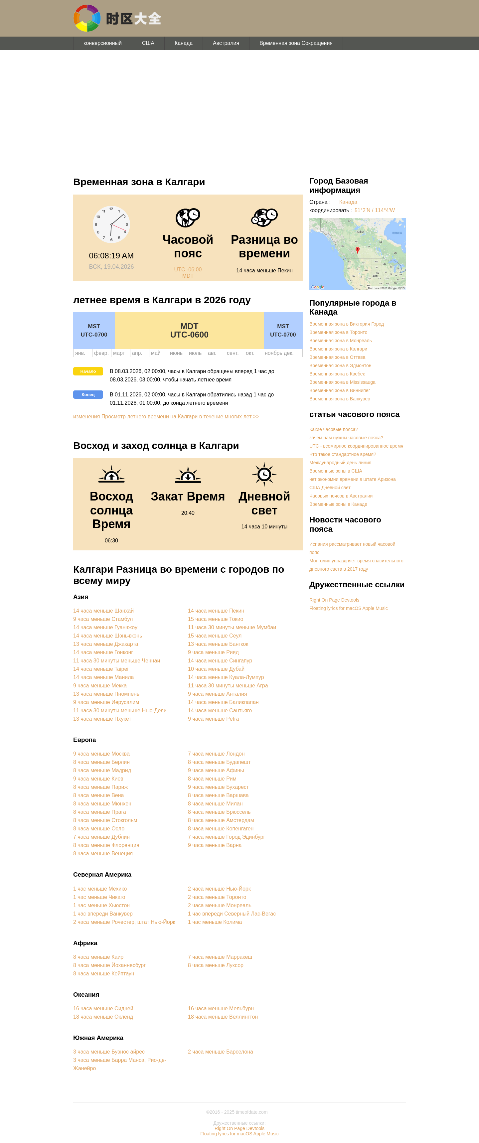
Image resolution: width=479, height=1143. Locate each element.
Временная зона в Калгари (338, 349)
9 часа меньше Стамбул (103, 619)
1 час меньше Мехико (100, 889)
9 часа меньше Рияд (213, 652)
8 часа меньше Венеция (103, 853)
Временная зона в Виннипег (339, 390)
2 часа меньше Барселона (220, 1052)
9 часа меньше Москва (101, 754)
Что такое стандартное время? (342, 454)
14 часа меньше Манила (103, 677)
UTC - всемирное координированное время (356, 446)
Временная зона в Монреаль (340, 340)
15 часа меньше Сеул (214, 636)
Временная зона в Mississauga (342, 382)
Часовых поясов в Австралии (341, 496)
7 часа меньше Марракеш (220, 957)
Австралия (226, 43)
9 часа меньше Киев (98, 779)
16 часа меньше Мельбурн (221, 1008)
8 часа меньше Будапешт (219, 762)
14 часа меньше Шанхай (103, 611)
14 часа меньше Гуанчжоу (105, 627)
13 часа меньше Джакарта (105, 644)
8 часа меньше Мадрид (102, 770)
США (148, 43)
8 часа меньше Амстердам (221, 820)
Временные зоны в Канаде (338, 504)
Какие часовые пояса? (333, 429)
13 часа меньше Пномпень (106, 694)
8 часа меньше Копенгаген (220, 828)
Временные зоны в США (335, 471)
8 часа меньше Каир (98, 957)
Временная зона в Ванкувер (339, 398)
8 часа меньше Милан (215, 803)
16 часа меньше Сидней (103, 1008)
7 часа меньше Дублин (101, 837)
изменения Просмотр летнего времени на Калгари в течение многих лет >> (166, 416)
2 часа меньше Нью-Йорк (219, 889)
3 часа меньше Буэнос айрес (109, 1052)
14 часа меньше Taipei (100, 669)
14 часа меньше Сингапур (220, 660)
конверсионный (102, 43)
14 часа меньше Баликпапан (223, 702)
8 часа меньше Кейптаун (103, 973)
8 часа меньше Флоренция (106, 845)
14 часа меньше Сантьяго (220, 710)
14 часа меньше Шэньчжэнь (107, 636)
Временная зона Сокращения (296, 43)
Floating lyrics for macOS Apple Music (348, 608)
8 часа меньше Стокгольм (105, 820)
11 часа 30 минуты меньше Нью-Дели (120, 710)
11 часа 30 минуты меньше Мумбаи (232, 627)
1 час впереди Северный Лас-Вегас (232, 914)
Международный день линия (340, 462)
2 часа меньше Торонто (217, 897)
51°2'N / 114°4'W (375, 210)
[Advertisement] (239, 109)
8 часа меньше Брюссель (219, 812)
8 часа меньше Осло (98, 828)
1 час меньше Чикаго (99, 897)
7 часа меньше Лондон (216, 754)
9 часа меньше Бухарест (218, 787)
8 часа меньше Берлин (101, 762)
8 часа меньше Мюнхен (102, 803)
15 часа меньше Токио (215, 619)
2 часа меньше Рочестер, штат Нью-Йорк (124, 922)
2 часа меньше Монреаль (219, 905)
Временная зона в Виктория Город (346, 324)
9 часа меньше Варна (214, 845)
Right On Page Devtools (334, 600)
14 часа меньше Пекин (216, 611)
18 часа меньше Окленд (103, 1017)
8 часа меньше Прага (99, 812)
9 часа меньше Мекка (100, 685)
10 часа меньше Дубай (216, 669)
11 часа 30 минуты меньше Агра (228, 685)
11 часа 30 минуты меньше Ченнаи (116, 660)
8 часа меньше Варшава (218, 795)
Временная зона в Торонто (338, 332)
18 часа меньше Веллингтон (223, 1017)
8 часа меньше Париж (100, 787)
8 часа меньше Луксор (215, 965)
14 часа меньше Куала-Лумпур (226, 677)
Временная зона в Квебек (337, 373)
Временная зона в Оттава (337, 357)
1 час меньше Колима (215, 922)
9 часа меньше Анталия (217, 694)
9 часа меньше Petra (213, 719)
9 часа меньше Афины (216, 770)
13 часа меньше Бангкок (218, 644)
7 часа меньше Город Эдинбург (226, 837)
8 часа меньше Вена (98, 795)
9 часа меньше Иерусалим (106, 702)
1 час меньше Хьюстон (101, 905)
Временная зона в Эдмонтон (340, 365)
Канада (184, 43)
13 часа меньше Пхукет (102, 719)
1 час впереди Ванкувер (103, 914)
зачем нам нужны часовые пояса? (346, 437)
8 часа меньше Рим (212, 779)
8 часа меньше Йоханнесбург (109, 965)
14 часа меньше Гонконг (103, 652)
